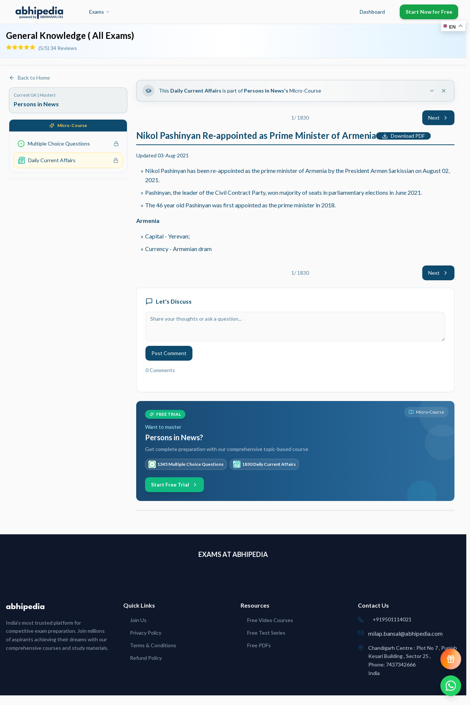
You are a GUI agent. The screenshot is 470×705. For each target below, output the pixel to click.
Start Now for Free (429, 12)
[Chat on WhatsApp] (450, 685)
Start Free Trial (174, 484)
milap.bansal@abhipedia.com (405, 633)
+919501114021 (392, 619)
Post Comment (169, 353)
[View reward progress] (450, 659)
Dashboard (372, 12)
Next (438, 117)
